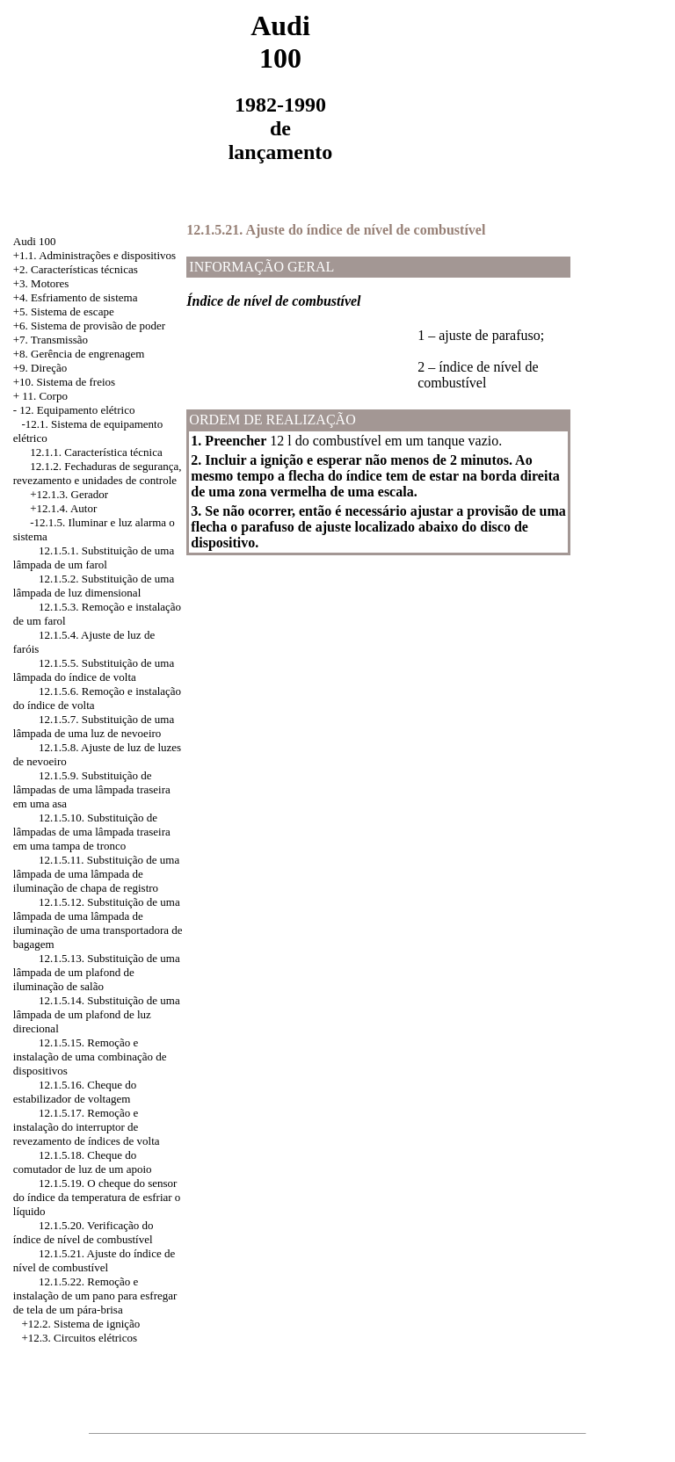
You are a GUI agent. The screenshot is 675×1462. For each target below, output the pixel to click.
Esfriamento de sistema (84, 297)
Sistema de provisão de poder (98, 325)
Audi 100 (34, 241)
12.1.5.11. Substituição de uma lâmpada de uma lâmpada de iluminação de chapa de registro (96, 873)
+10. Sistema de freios (64, 381)
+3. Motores (41, 283)
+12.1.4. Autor (63, 508)
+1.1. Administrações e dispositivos (94, 255)
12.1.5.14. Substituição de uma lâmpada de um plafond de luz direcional (96, 1014)
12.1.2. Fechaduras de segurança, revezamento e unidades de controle (97, 473)
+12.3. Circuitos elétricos (80, 1337)
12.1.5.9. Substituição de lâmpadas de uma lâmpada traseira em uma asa (92, 789)
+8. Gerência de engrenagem (79, 353)
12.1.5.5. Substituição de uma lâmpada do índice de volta (93, 670)
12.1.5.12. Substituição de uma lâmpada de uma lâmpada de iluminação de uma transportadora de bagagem (98, 923)
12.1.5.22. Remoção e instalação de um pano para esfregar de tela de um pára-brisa (95, 1295)
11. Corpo (45, 395)
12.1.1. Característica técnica (96, 452)
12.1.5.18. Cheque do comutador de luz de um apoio (82, 1162)
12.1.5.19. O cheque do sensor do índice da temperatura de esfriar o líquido (97, 1197)
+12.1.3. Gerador (69, 494)
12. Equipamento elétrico (76, 409)
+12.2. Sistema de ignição (81, 1323)
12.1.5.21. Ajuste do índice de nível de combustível (94, 1260)
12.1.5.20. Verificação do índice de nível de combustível (83, 1232)
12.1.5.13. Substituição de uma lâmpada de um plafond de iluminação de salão (96, 972)
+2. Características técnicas (75, 269)
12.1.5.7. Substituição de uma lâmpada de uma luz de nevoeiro (93, 726)
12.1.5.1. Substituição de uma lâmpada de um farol (93, 557)
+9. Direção (40, 367)
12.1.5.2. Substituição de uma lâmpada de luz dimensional (93, 585)
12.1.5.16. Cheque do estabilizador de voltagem (74, 1091)
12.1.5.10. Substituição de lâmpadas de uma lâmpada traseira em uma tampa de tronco (92, 831)
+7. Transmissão (50, 339)
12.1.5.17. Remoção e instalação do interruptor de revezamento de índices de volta (86, 1126)
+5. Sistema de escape (63, 311)
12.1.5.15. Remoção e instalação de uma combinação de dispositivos (90, 1056)
